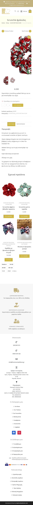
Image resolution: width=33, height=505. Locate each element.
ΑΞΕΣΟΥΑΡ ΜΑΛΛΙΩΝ (15, 23)
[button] (10, 101)
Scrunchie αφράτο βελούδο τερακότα (9, 208)
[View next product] (30, 31)
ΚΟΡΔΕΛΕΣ (5, 244)
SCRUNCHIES (11, 113)
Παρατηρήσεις (21, 124)
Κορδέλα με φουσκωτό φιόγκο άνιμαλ (9, 250)
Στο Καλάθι (17, 105)
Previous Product (9, 31)
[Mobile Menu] (23, 11)
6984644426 (21, 3)
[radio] (4, 264)
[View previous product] (3, 31)
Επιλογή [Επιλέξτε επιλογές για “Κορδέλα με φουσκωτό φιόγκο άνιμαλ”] (8, 259)
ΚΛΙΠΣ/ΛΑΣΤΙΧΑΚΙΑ (26, 243)
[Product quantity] (6, 105)
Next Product (25, 31)
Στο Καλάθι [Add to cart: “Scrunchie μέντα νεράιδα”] (24, 216)
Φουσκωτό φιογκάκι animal (24, 248)
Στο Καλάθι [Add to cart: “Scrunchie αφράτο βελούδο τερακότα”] (8, 216)
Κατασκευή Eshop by (16, 503)
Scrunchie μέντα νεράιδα (24, 208)
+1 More (14, 271)
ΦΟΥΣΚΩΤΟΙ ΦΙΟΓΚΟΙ (10, 244)
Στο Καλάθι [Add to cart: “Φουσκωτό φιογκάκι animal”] (24, 256)
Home (3, 23)
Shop (7, 23)
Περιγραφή (11, 124)
